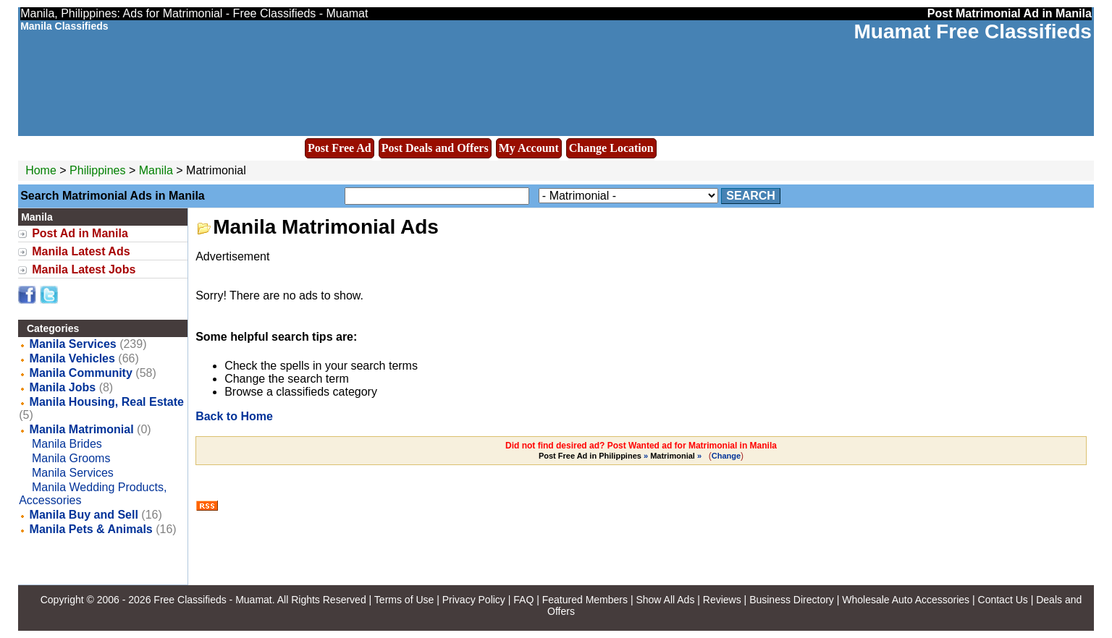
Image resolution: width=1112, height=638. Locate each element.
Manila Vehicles (72, 358)
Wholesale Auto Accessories (905, 599)
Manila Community (81, 373)
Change (726, 455)
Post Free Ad (339, 148)
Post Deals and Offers (435, 148)
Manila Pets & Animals (91, 529)
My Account (529, 148)
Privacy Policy (473, 599)
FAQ (523, 599)
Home (40, 170)
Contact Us (1003, 599)
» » (621, 455)
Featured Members (585, 599)
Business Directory (791, 599)
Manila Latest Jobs (83, 269)
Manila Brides (67, 444)
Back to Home (234, 416)
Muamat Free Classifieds (972, 31)
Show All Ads (665, 599)
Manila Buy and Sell (84, 515)
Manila (158, 170)
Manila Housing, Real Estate (107, 402)
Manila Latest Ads (81, 251)
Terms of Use (404, 599)
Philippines (97, 170)
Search (750, 196)
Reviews (722, 599)
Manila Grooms (71, 458)
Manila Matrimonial (82, 429)
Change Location (611, 148)
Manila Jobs (63, 387)
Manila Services (73, 344)
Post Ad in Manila (80, 233)
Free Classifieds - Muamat (212, 599)
